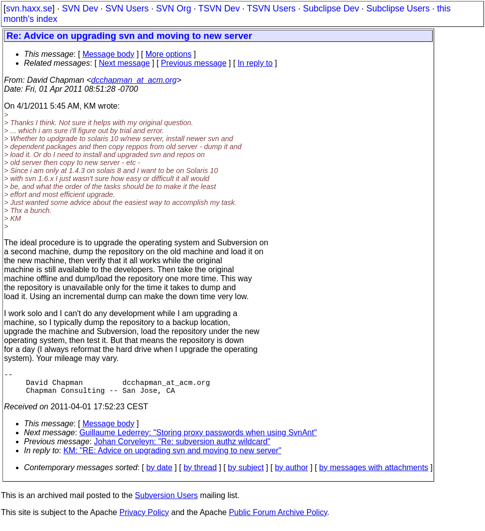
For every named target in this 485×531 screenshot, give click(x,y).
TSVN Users (271, 8)
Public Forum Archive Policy (278, 518)
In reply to (255, 63)
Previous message (194, 63)
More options (169, 54)
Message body (108, 54)
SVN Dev (80, 8)
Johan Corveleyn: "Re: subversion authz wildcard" (182, 447)
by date (159, 473)
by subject (246, 473)
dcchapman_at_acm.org (134, 80)
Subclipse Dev (331, 8)
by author (291, 473)
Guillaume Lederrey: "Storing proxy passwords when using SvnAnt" (198, 438)
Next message (124, 63)
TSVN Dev (219, 8)
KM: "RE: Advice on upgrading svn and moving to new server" (172, 456)
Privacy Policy (144, 518)
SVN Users (127, 8)
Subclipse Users (398, 8)
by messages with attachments (373, 473)
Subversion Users (166, 501)
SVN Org (173, 8)
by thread (200, 473)
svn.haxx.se (29, 8)
